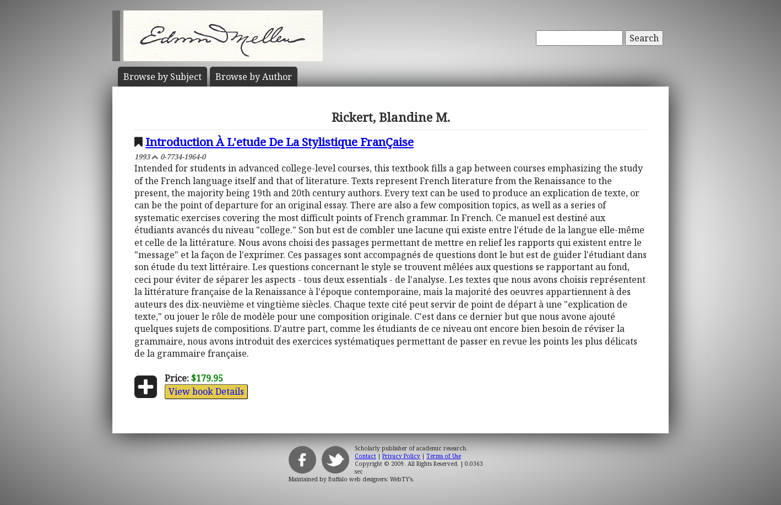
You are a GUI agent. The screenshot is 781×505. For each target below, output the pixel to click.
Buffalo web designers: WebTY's (370, 479)
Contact (365, 456)
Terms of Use (443, 456)
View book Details (206, 391)
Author (253, 76)
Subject (162, 76)
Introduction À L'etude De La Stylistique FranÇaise (279, 141)
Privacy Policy (401, 456)
